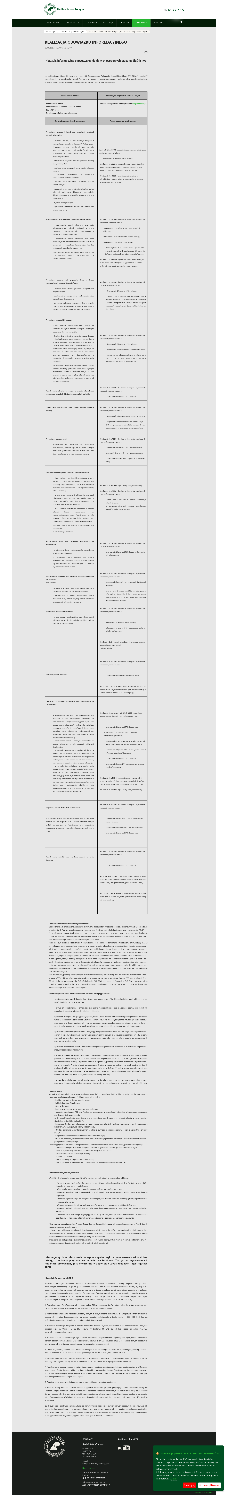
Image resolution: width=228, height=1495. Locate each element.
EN (169, 10)
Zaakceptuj (189, 1485)
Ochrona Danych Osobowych (72, 31)
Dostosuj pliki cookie (209, 1485)
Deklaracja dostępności (204, 1493)
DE (174, 10)
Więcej (173, 1478)
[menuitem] (53, 23)
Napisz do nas (88, 1468)
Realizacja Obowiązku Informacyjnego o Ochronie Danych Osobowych (118, 31)
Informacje (50, 31)
